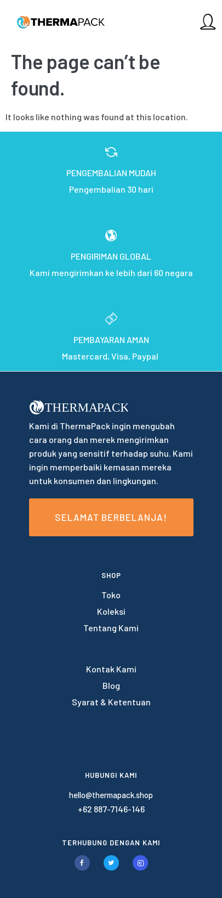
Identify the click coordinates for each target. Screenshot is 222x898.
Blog (111, 685)
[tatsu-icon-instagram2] (140, 863)
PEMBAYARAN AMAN (111, 339)
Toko (111, 595)
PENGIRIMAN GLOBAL (111, 256)
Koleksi (111, 611)
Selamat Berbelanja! (111, 517)
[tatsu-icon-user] (207, 21)
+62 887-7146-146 (111, 809)
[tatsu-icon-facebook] (85, 863)
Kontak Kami (111, 669)
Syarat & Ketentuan (111, 702)
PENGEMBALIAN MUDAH (111, 172)
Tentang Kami (111, 627)
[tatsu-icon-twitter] (114, 863)
